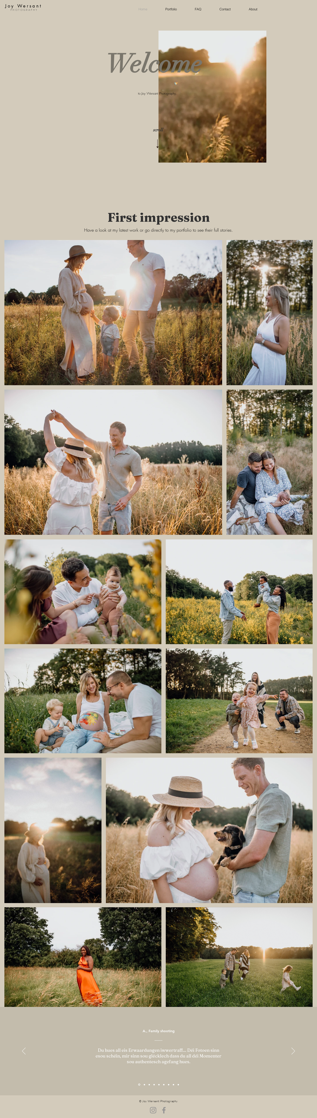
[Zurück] (24, 1051)
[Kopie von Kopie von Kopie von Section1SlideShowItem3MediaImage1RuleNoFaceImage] (154, 1084)
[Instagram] (153, 1110)
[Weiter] (293, 1051)
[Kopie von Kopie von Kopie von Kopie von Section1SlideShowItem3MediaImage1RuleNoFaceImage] (178, 1084)
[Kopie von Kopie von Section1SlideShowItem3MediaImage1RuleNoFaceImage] (144, 1084)
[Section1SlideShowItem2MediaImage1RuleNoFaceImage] (159, 1084)
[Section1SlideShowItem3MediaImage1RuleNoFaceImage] (149, 1084)
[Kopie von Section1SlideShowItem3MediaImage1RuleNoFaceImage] (163, 1084)
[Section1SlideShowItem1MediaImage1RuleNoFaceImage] (139, 1085)
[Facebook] (164, 1110)
